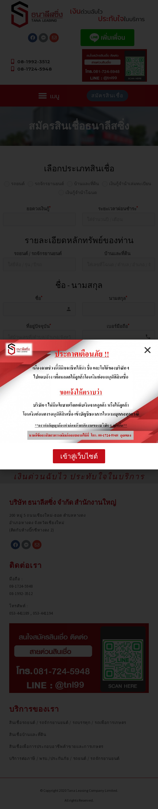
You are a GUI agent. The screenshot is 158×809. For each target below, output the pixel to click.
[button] (79, 456)
